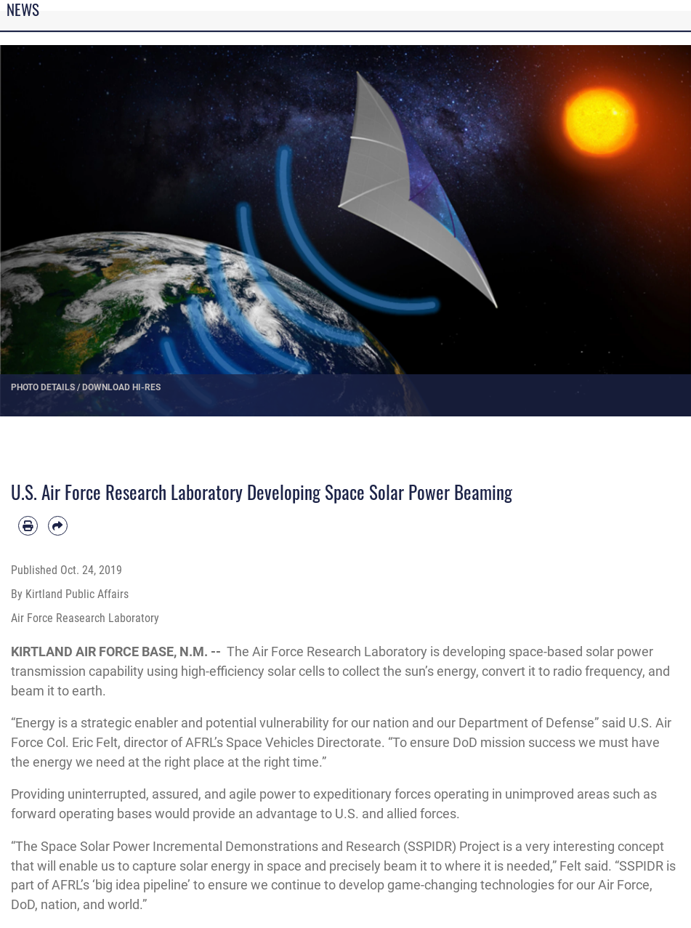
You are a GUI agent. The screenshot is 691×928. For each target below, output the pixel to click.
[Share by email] (58, 526)
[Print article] (28, 526)
